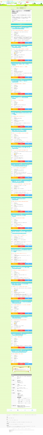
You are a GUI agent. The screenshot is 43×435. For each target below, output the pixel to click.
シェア (17, 410)
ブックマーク (32, 410)
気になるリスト (9, 4)
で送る (11, 410)
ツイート (25, 410)
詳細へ (28, 42)
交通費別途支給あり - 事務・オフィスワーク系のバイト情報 (21, 426)
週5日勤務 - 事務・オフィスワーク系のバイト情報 (31, 426)
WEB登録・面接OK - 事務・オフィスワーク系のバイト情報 (11, 426)
